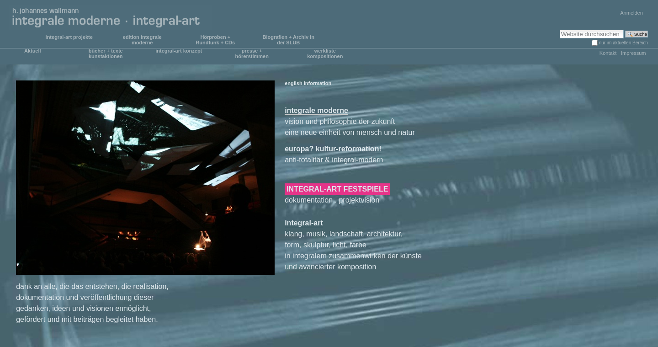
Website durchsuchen (559, 29)
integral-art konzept (178, 50)
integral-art (304, 223)
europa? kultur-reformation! (333, 149)
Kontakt (608, 53)
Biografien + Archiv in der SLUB (288, 39)
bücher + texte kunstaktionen (106, 53)
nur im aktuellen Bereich (623, 42)
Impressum (633, 53)
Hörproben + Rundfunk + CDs (215, 39)
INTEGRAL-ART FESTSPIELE (337, 189)
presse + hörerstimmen (252, 53)
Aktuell (32, 50)
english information (308, 83)
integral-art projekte (69, 37)
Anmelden (631, 13)
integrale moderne (316, 110)
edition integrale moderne (142, 39)
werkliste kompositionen (325, 53)
